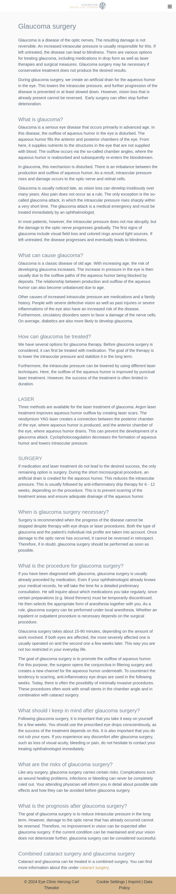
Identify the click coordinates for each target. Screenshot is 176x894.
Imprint (134, 881)
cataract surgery (94, 867)
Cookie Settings (110, 881)
